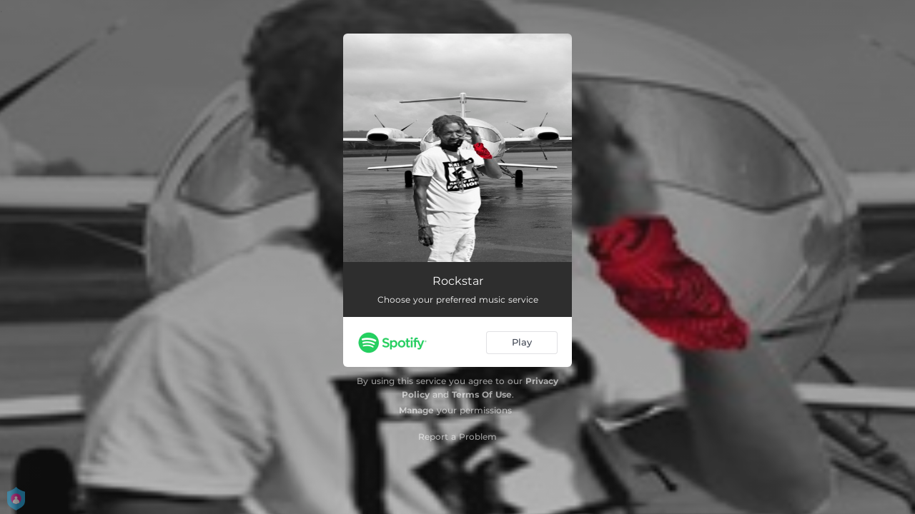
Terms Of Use (482, 394)
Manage (416, 410)
